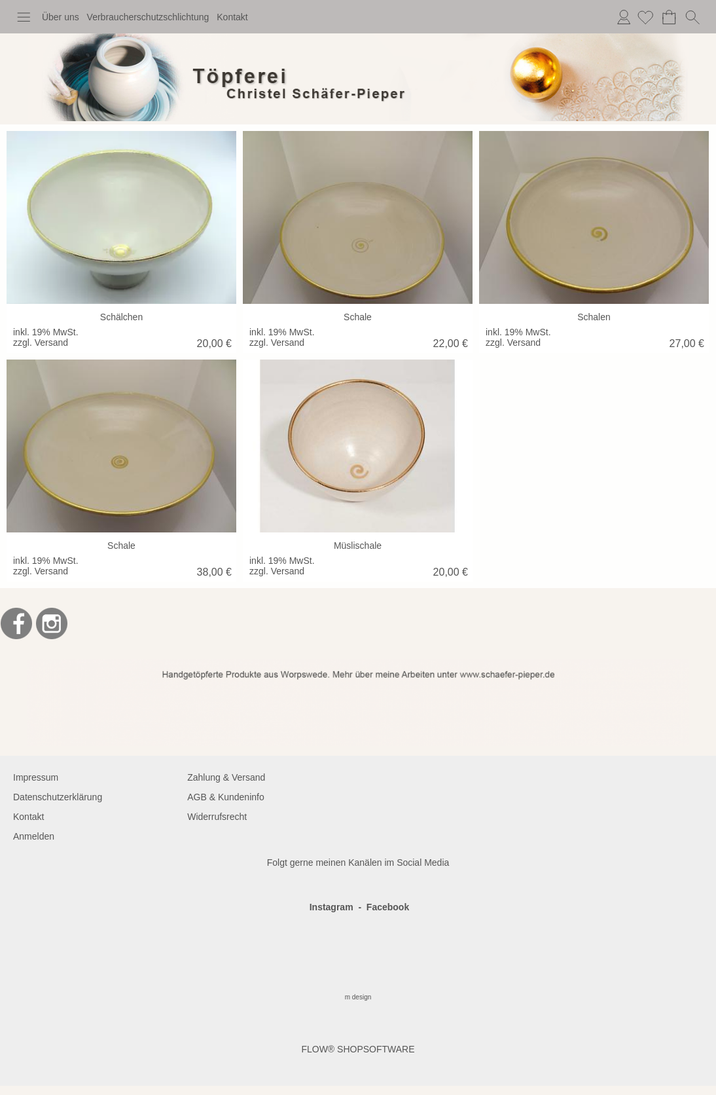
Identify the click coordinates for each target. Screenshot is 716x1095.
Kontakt (232, 17)
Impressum (35, 777)
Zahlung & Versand (226, 777)
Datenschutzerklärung (57, 797)
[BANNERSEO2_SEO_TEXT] (358, 664)
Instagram (331, 907)
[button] (23, 17)
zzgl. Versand (40, 342)
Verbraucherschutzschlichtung (148, 17)
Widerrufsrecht (217, 816)
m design (358, 997)
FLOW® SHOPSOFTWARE (357, 1049)
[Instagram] (51, 623)
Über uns (60, 17)
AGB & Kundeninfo (225, 797)
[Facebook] (16, 623)
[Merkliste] (645, 17)
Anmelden (623, 17)
